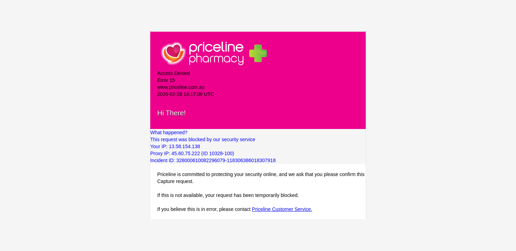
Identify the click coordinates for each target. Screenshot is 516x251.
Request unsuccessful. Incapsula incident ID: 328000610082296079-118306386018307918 (258, 125)
